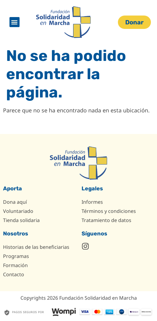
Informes (92, 202)
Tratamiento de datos (106, 220)
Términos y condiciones (109, 211)
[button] (14, 22)
